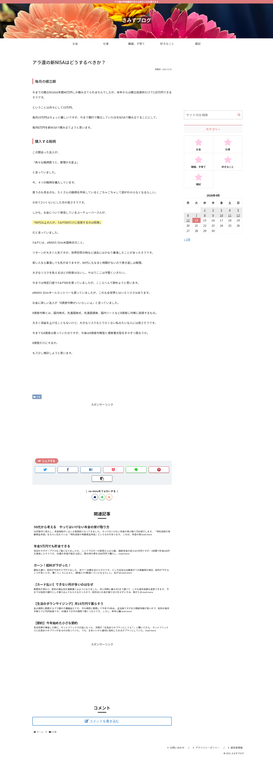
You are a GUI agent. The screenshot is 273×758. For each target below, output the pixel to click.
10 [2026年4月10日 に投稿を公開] (221, 215)
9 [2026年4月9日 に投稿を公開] (213, 215)
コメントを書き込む (104, 721)
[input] (213, 114)
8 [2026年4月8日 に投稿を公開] (205, 215)
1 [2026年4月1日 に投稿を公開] (205, 210)
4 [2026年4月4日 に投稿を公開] (230, 210)
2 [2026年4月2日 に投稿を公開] (213, 210)
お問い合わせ (176, 747)
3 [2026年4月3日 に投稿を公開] (221, 210)
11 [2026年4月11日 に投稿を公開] (229, 215)
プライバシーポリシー (206, 747)
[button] (239, 115)
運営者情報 (235, 747)
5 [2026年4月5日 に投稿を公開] (238, 210)
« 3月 (187, 239)
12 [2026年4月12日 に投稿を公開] (238, 215)
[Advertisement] (102, 431)
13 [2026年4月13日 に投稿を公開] (188, 220)
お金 (37, 396)
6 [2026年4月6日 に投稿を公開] (188, 215)
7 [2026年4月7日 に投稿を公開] (196, 215)
